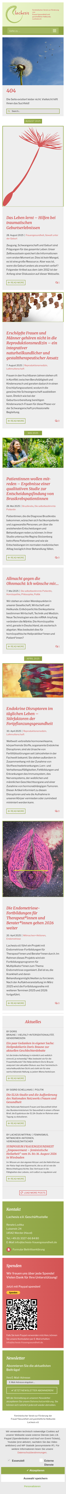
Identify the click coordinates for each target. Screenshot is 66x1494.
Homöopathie (13, 594)
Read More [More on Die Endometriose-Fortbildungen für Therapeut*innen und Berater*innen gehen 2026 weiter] (17, 1003)
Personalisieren (32, 1486)
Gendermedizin (15, 1038)
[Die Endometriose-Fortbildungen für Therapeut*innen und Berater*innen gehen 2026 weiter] (33, 859)
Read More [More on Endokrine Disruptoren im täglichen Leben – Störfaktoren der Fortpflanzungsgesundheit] (17, 811)
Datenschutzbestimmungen (32, 1452)
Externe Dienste (46, 1461)
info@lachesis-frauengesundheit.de (36, 1242)
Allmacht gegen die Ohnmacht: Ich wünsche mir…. (32, 581)
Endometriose (13, 938)
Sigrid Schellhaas (21, 1089)
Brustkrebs (28, 506)
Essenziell (15, 1460)
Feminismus (41, 1134)
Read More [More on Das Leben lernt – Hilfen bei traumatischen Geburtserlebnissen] (17, 282)
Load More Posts (34, 1192)
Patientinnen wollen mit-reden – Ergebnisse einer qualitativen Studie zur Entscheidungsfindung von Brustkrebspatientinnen (30, 488)
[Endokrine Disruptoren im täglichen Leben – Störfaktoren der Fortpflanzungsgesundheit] (33, 680)
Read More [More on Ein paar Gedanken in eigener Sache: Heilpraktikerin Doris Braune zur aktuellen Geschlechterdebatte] (17, 1078)
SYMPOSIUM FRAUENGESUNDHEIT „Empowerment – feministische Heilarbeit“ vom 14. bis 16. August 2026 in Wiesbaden (31, 1152)
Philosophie (27, 594)
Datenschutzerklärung (42, 1401)
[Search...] (33, 111)
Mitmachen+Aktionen (34, 935)
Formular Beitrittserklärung (29, 1249)
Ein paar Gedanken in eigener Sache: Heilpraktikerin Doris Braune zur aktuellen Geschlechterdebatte (30, 1047)
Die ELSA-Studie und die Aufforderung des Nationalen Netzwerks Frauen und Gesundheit (31, 1098)
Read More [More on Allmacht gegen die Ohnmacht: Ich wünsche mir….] (17, 646)
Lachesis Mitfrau (20, 1134)
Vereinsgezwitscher (19, 1141)
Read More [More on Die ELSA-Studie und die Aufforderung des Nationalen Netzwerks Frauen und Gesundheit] (17, 1123)
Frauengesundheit (35, 235)
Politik (37, 594)
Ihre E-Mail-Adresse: (18, 1377)
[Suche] (9, 111)
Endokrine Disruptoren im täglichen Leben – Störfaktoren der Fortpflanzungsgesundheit (29, 716)
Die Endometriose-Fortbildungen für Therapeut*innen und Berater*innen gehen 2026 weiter (30, 918)
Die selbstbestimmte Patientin (36, 591)
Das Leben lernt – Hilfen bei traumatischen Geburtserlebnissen (31, 222)
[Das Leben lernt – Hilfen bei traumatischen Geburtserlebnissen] (33, 166)
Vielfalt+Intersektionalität (36, 1034)
